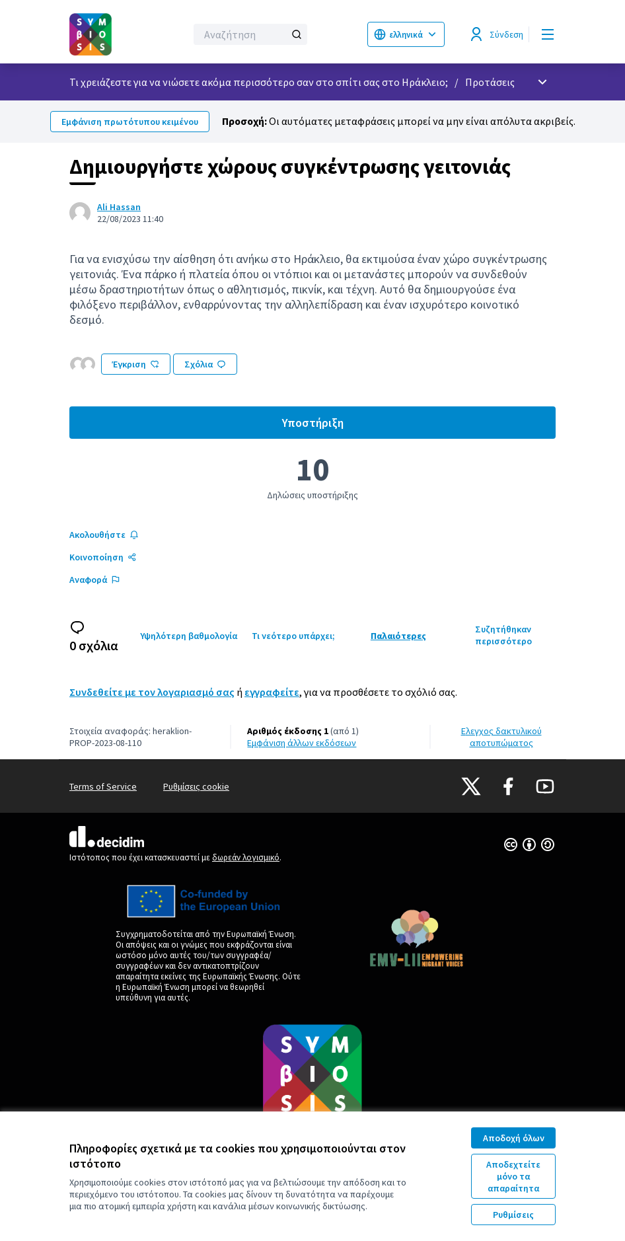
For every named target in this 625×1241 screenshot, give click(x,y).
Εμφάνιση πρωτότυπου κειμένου (129, 122)
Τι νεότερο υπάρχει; (293, 636)
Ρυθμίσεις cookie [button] (196, 786)
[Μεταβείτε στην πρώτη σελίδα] (95, 34)
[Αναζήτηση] (250, 34)
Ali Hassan (119, 207)
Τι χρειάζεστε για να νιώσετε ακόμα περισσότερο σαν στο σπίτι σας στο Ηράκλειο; (258, 82)
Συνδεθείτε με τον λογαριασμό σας (152, 691)
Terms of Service (103, 786)
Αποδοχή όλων (513, 1138)
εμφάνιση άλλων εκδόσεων (301, 743)
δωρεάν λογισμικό (245, 857)
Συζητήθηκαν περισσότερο (503, 635)
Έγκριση (135, 364)
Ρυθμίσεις (513, 1215)
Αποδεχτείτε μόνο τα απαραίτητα (513, 1176)
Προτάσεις (490, 82)
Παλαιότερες (398, 636)
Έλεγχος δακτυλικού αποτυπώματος (501, 737)
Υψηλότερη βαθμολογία (188, 636)
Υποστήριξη (419, 426)
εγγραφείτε (271, 691)
